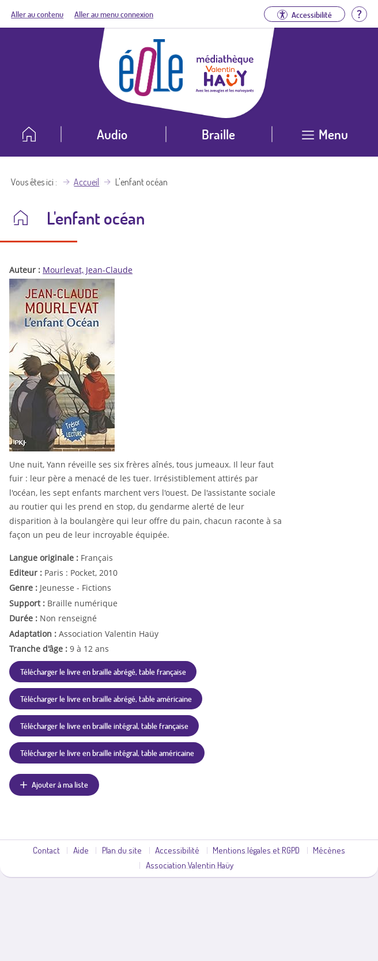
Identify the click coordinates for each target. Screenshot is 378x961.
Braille (218, 134)
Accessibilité (177, 850)
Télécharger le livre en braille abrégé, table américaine (106, 698)
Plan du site (122, 850)
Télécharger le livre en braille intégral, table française (104, 725)
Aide (81, 850)
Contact (46, 850)
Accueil (86, 182)
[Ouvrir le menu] (325, 138)
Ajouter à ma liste (60, 784)
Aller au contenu (37, 14)
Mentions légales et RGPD (256, 850)
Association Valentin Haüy (189, 865)
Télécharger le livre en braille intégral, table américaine (107, 752)
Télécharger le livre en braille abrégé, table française (103, 671)
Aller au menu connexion (113, 14)
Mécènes (329, 850)
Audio (112, 134)
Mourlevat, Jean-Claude (88, 269)
